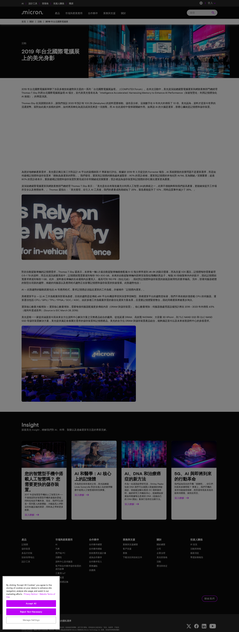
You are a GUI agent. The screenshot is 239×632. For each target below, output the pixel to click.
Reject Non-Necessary (31, 612)
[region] (31, 603)
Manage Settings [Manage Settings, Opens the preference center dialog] (31, 620)
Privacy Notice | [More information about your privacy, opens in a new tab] (31, 594)
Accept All (31, 603)
